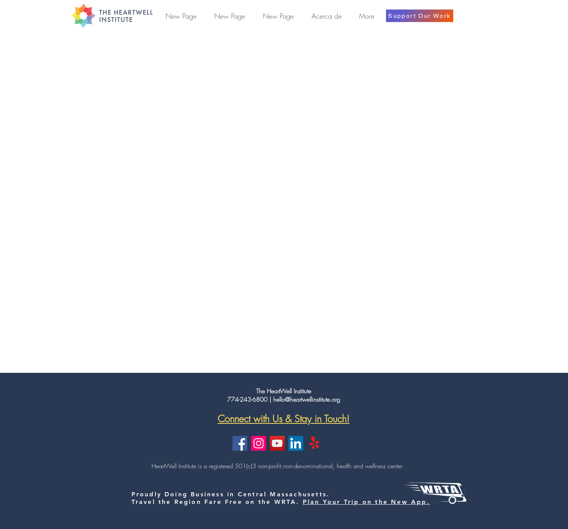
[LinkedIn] (295, 443)
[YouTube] (277, 443)
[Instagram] (258, 443)
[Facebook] (240, 443)
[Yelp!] (314, 443)
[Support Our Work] (419, 16)
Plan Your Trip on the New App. (366, 501)
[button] (326, 16)
